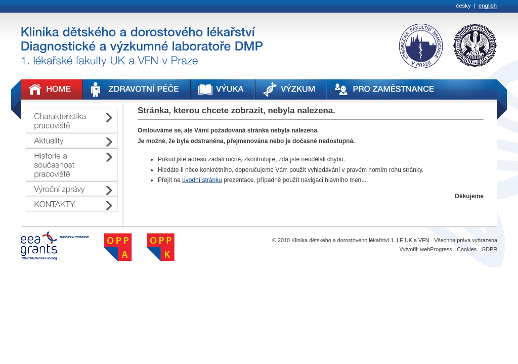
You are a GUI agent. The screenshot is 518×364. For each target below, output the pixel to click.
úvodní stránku (202, 180)
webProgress (436, 249)
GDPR (489, 249)
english (488, 6)
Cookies (467, 249)
